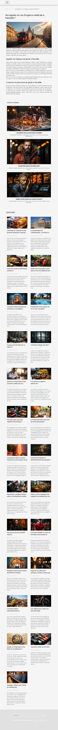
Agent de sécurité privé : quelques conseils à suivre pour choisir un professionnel (41, 572)
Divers (11, 9)
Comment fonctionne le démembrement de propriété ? (40, 459)
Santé (29, 720)
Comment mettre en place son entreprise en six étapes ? (16, 308)
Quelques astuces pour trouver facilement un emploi (17, 571)
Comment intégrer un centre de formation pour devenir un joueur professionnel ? (41, 534)
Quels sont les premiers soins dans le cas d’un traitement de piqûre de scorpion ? (40, 270)
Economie (15, 720)
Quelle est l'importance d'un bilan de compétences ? (16, 648)
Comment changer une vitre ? (40, 345)
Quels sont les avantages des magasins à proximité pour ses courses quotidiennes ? (40, 496)
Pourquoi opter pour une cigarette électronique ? (15, 420)
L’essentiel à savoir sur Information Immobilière (29, 133)
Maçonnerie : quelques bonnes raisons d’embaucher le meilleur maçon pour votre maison (17, 496)
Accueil (7, 9)
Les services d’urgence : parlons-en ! (38, 382)
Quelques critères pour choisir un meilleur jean (16, 686)
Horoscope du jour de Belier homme (16, 533)
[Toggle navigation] (7, 2)
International (22, 720)
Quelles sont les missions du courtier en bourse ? (29, 199)
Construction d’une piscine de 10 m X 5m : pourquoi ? (40, 308)
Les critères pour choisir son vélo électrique (40, 610)
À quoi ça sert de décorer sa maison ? (16, 346)
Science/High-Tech (37, 721)
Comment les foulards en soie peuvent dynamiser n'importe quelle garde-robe (16, 232)
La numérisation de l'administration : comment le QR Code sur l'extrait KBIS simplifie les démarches (40, 233)
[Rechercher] (27, 715)
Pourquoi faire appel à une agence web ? (29, 166)
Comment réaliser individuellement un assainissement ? (13, 611)
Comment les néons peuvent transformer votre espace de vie (17, 459)
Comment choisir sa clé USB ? (40, 647)
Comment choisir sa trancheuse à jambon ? (17, 269)
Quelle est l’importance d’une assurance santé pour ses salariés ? (16, 383)
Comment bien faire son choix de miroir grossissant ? (40, 420)
